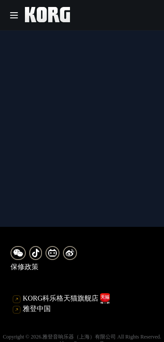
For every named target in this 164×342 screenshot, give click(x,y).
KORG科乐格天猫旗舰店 (61, 298)
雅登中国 (31, 309)
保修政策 (24, 266)
